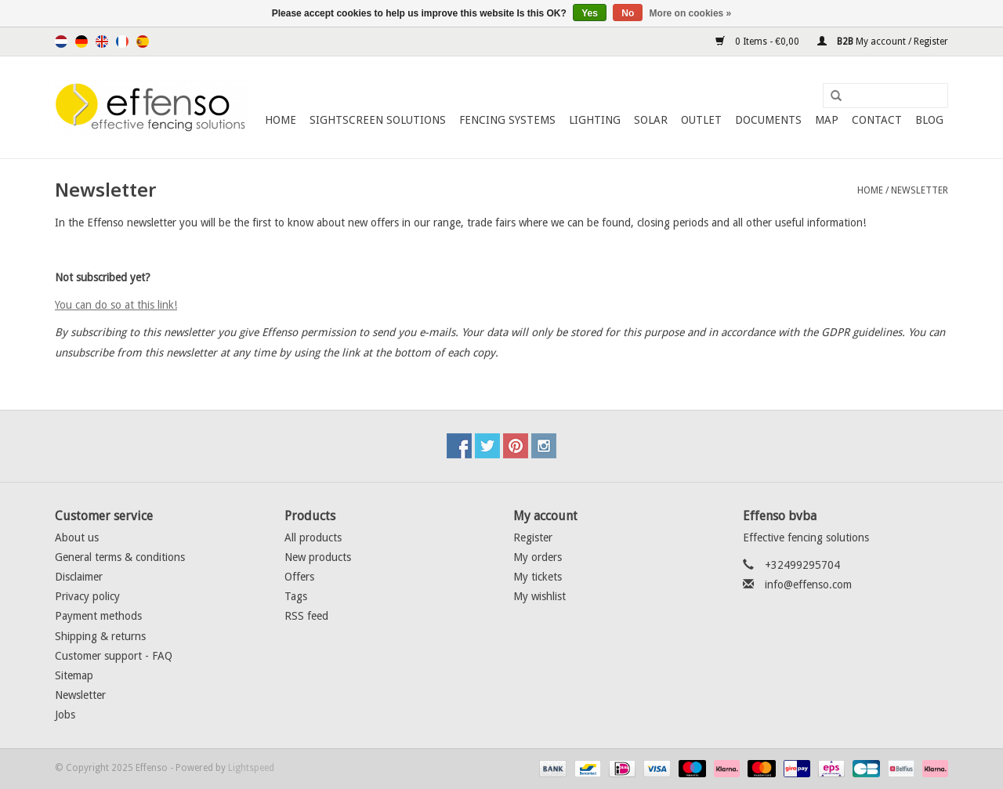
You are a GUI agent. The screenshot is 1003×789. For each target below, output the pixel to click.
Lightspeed (251, 767)
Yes (589, 13)
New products (317, 557)
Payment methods (98, 616)
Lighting (595, 120)
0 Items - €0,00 (758, 41)
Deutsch (81, 41)
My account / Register (882, 41)
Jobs (65, 714)
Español (142, 41)
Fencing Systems (507, 120)
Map (826, 120)
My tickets (537, 576)
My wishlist (539, 596)
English (102, 41)
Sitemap (74, 675)
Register (532, 537)
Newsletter (919, 190)
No (627, 13)
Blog (929, 120)
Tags (295, 596)
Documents (768, 120)
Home (280, 120)
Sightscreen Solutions (378, 120)
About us (77, 537)
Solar (651, 120)
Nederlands (61, 41)
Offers (299, 576)
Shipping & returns (100, 636)
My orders (537, 557)
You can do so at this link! (116, 305)
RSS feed (306, 616)
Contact (877, 120)
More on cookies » (691, 13)
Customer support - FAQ (113, 656)
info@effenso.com (808, 584)
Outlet (701, 120)
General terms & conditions (120, 557)
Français (122, 41)
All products (313, 537)
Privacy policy (87, 596)
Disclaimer (79, 576)
